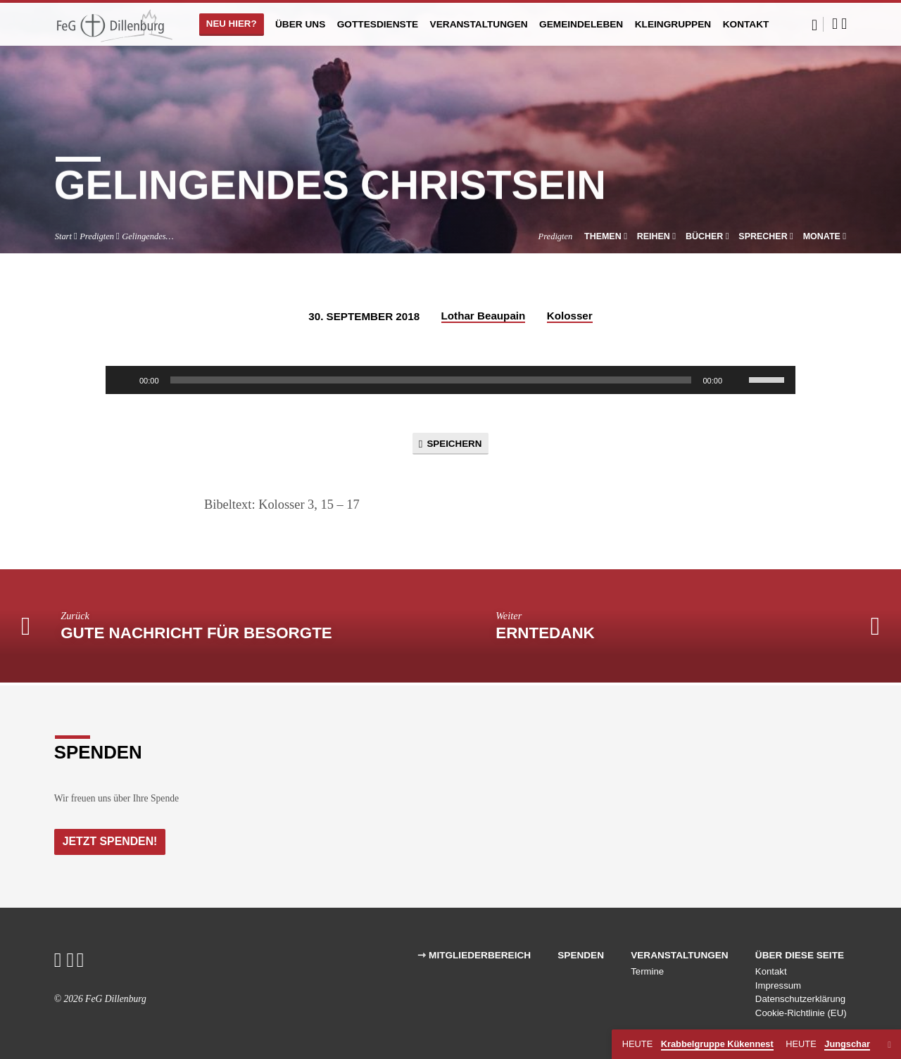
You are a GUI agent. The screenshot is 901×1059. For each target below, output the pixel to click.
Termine (647, 971)
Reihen (656, 236)
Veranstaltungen (479, 24)
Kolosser (570, 316)
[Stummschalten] (738, 380)
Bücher (707, 236)
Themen (605, 236)
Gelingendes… (147, 236)
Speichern (450, 444)
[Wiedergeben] (124, 380)
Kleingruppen (673, 24)
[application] (450, 380)
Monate (825, 236)
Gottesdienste (377, 24)
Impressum (778, 985)
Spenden (580, 955)
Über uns (300, 24)
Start (63, 236)
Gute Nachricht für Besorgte (196, 635)
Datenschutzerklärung (800, 999)
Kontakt (746, 24)
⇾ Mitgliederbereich (474, 955)
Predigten (97, 236)
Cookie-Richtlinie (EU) (801, 1013)
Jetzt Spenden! (111, 841)
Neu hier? (231, 23)
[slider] (431, 379)
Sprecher (765, 236)
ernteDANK (545, 635)
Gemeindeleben (581, 24)
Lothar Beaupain (483, 316)
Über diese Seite (799, 955)
